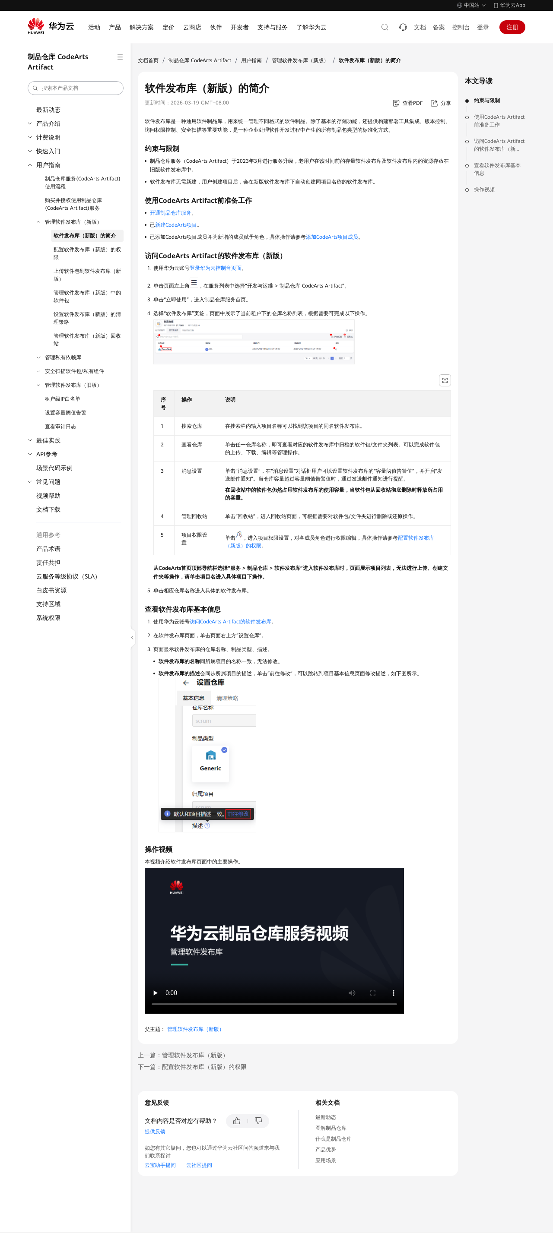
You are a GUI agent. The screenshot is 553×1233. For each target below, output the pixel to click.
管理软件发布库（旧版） (73, 385)
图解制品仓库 (330, 1128)
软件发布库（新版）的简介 (85, 236)
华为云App (512, 5)
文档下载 (48, 509)
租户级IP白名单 (62, 399)
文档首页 (148, 60)
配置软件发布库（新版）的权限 (87, 253)
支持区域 (48, 604)
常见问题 (48, 481)
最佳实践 (48, 440)
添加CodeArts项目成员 (332, 237)
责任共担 (48, 562)
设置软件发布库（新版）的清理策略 (87, 318)
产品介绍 (48, 123)
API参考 (46, 454)
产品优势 (325, 1150)
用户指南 (48, 164)
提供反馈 (155, 1132)
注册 (512, 27)
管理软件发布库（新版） (73, 222)
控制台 (461, 27)
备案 (439, 27)
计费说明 (48, 137)
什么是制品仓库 (333, 1139)
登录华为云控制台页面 (216, 268)
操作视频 (484, 190)
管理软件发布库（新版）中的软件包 (87, 297)
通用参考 (48, 534)
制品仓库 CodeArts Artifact (199, 60)
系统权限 (48, 617)
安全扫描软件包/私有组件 (74, 371)
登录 (483, 27)
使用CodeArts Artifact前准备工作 (499, 121)
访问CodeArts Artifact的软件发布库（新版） (499, 145)
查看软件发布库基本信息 (497, 169)
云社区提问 (199, 1165)
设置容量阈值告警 (65, 413)
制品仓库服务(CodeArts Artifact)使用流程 (83, 183)
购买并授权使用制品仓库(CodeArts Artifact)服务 (73, 204)
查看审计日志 (60, 427)
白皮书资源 (51, 590)
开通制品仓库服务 (170, 213)
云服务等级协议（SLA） (68, 576)
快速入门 (48, 151)
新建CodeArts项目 (176, 225)
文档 (420, 27)
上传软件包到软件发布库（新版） (87, 275)
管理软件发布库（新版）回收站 (87, 340)
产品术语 (48, 548)
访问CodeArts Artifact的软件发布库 (230, 622)
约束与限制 (487, 101)
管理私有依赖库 (63, 357)
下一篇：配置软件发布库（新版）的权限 (192, 1066)
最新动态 (48, 109)
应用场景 (325, 1160)
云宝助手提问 (160, 1165)
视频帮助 (48, 495)
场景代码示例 (54, 468)
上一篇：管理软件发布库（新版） (183, 1055)
